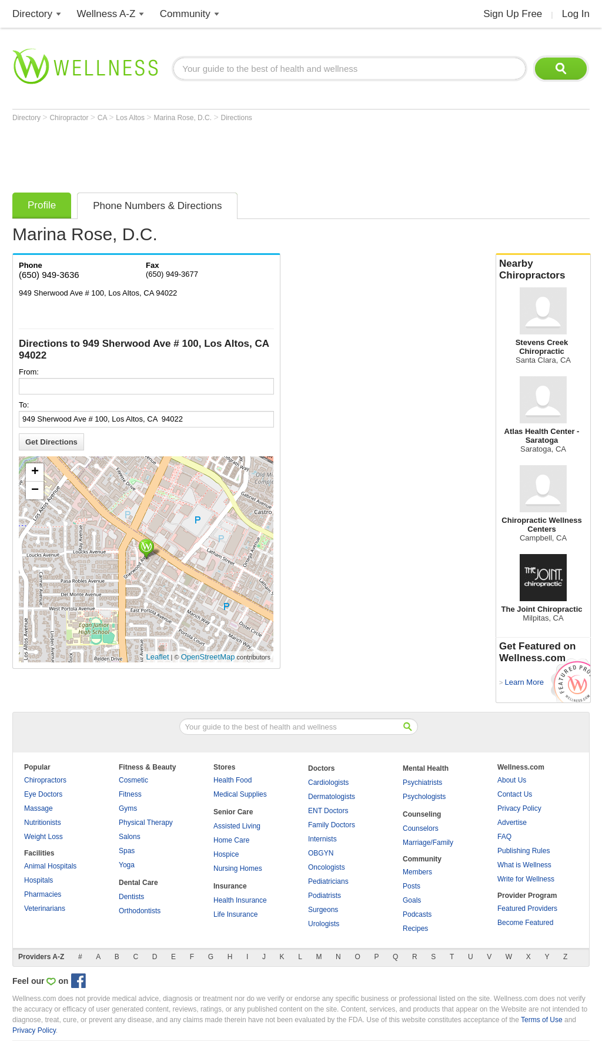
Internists (322, 839)
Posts (411, 886)
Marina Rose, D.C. (183, 118)
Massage (38, 808)
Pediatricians (328, 881)
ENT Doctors (328, 811)
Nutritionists (42, 822)
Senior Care (233, 812)
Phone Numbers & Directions (157, 205)
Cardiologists (328, 782)
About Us (511, 780)
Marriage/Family (428, 842)
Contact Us (514, 794)
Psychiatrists (422, 782)
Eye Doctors (43, 794)
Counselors (421, 828)
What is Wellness (524, 865)
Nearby (543, 269)
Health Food (232, 780)
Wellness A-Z (106, 13)
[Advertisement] (226, 154)
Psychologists (424, 797)
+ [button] (35, 472)
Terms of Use (542, 1020)
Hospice (226, 854)
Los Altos (131, 118)
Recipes (415, 928)
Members (417, 872)
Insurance (230, 886)
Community (185, 13)
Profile (42, 205)
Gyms (128, 808)
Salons (130, 837)
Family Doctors (331, 825)
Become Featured (525, 923)
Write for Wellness (525, 879)
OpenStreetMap (208, 656)
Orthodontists (139, 911)
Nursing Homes (237, 868)
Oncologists (326, 867)
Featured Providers (527, 908)
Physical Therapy (146, 822)
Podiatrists (324, 895)
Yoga (127, 865)
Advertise (512, 822)
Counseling (422, 814)
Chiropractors (45, 780)
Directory (32, 13)
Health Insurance (240, 900)
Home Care (231, 840)
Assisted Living (236, 826)
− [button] (35, 490)
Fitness (130, 794)
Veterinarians (44, 908)
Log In (576, 13)
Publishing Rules (523, 851)
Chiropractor (69, 118)
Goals (412, 900)
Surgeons (323, 910)
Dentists (131, 897)
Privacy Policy (519, 808)
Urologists (323, 924)
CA (103, 118)
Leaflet (157, 656)
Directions (236, 118)
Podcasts (417, 914)
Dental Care (138, 882)
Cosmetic (133, 780)
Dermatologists (331, 797)
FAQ (504, 837)
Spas (127, 851)
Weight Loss (43, 837)
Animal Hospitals (50, 866)
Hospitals (38, 880)
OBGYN (320, 853)
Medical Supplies (240, 794)
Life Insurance (235, 914)
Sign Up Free (512, 13)
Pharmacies (42, 894)
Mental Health (426, 768)
